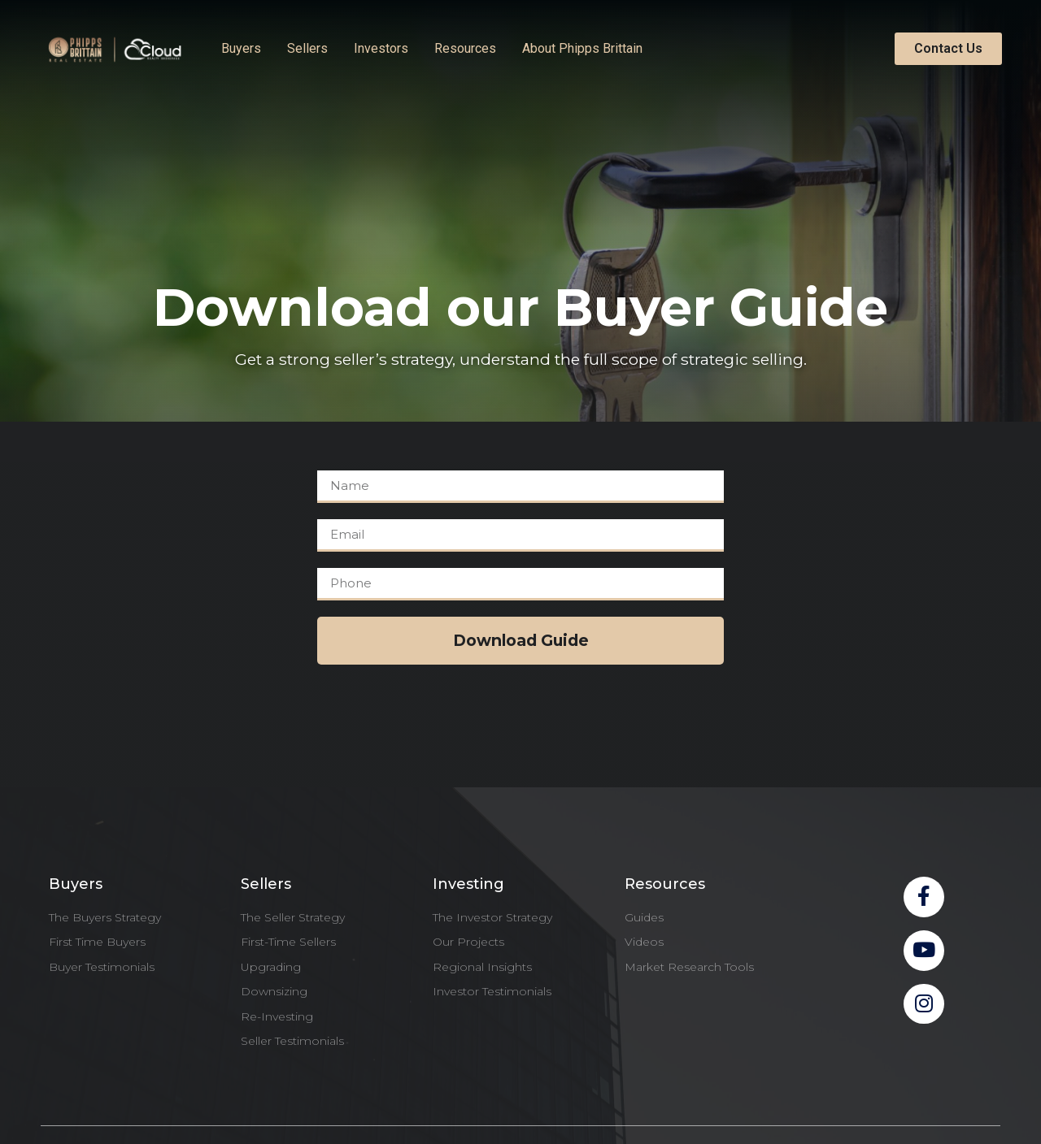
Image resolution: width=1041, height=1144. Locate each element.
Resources (465, 48)
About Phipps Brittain (582, 48)
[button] (948, 48)
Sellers (307, 48)
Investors (381, 48)
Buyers (241, 48)
